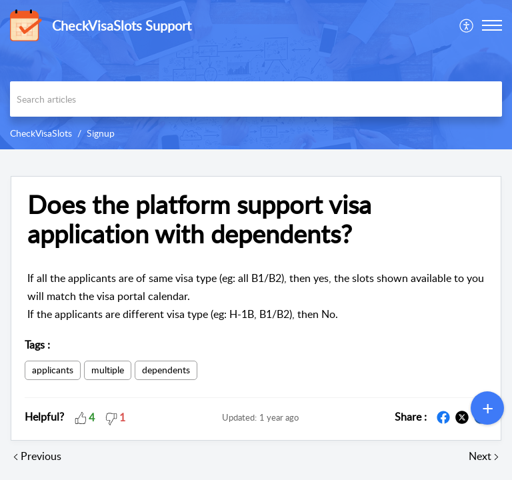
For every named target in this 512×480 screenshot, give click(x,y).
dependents (166, 369)
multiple (107, 369)
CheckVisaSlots (41, 133)
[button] (467, 25)
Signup (101, 133)
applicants (52, 369)
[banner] (256, 74)
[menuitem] (467, 25)
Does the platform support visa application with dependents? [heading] (199, 219)
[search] (256, 99)
